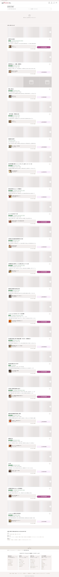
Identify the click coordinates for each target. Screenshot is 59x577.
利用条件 (16, 573)
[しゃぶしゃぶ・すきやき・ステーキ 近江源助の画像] (29, 306)
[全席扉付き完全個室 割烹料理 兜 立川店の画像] (29, 232)
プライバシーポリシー (19, 573)
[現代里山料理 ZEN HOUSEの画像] (29, 356)
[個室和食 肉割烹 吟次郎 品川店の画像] (29, 282)
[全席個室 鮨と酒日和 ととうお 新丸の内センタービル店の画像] (29, 257)
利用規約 (13, 573)
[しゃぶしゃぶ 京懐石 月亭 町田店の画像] (29, 506)
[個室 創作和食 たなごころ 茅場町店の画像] (29, 182)
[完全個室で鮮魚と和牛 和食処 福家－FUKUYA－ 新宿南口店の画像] (29, 331)
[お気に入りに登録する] (50, 39)
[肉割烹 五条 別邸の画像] (29, 32)
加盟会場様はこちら (30, 573)
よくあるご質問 (47, 573)
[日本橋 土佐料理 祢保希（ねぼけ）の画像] (29, 381)
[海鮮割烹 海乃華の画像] (29, 132)
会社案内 (10, 573)
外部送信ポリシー (25, 573)
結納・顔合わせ (19, 550)
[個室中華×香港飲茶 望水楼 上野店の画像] (29, 406)
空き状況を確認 (44, 47)
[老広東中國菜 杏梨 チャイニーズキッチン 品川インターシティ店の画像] (29, 157)
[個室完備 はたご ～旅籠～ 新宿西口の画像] (29, 57)
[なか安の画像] (29, 456)
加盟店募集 (34, 573)
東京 (22, 550)
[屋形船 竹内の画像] (29, 431)
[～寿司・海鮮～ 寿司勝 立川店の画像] (29, 107)
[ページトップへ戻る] (29, 547)
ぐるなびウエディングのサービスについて (40, 573)
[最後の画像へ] (50, 32)
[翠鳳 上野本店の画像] (29, 82)
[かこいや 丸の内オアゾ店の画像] (29, 207)
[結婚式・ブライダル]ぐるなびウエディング (12, 550)
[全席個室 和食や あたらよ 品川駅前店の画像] (29, 481)
